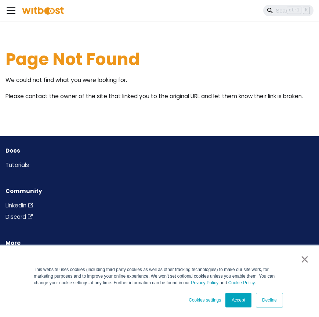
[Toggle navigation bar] (11, 10)
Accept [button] (238, 300)
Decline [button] (269, 300)
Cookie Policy (241, 282)
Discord (19, 217)
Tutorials (17, 165)
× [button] (304, 259)
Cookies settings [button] (205, 300)
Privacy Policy (204, 282)
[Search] (288, 10)
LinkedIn (19, 205)
